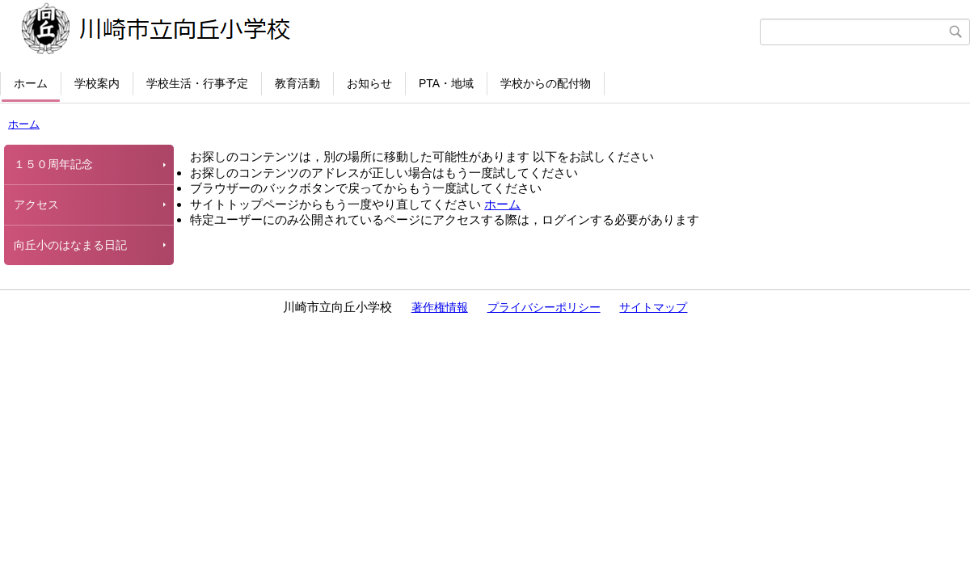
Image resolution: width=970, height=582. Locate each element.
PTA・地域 (446, 83)
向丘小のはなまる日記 (70, 244)
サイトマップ (653, 307)
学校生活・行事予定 (197, 83)
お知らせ (369, 83)
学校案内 (97, 83)
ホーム (31, 83)
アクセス (36, 204)
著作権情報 (439, 307)
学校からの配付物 (545, 83)
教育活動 (297, 83)
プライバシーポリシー (544, 307)
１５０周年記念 (53, 164)
